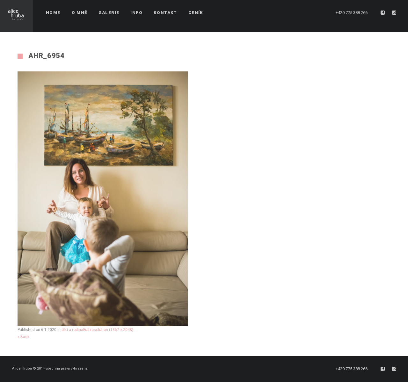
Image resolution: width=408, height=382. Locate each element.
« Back (23, 336)
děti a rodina (72, 329)
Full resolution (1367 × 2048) (108, 329)
